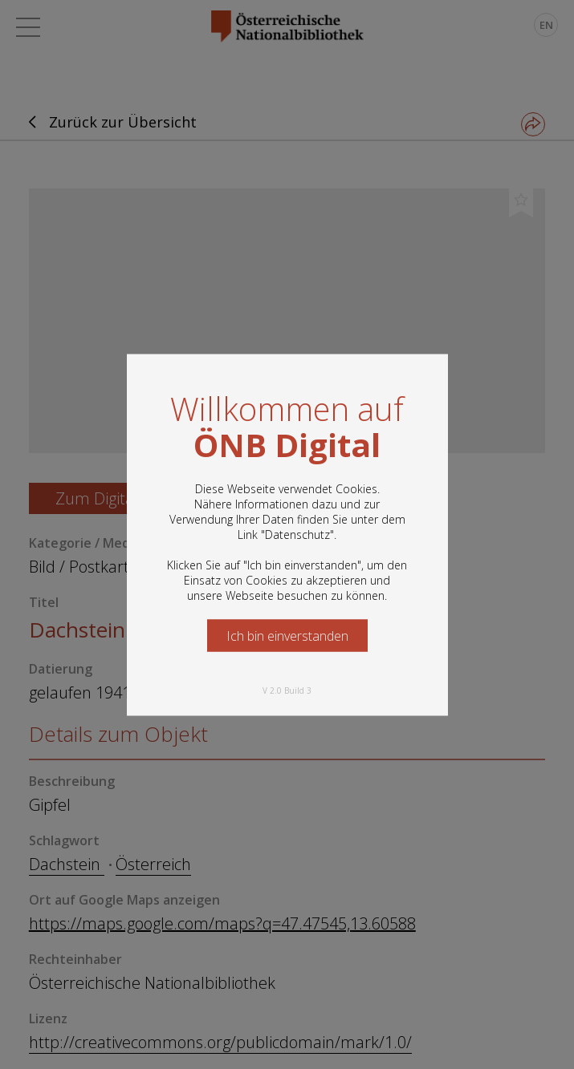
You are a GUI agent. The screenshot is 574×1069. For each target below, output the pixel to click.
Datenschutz (297, 533)
